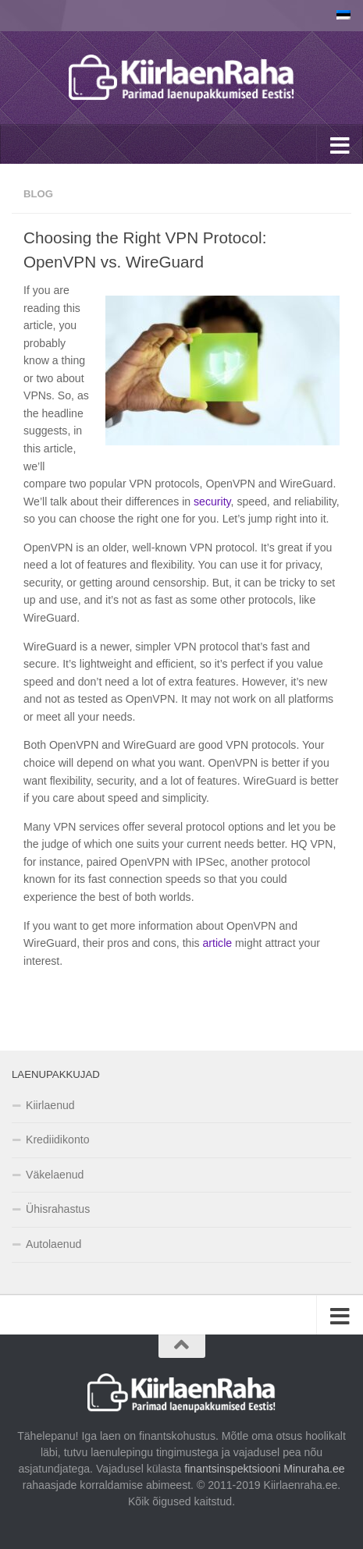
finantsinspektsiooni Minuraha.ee (262, 1468)
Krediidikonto (57, 1139)
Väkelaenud (55, 1174)
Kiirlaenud (50, 1105)
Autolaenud (53, 1244)
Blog (38, 194)
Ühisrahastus (58, 1209)
